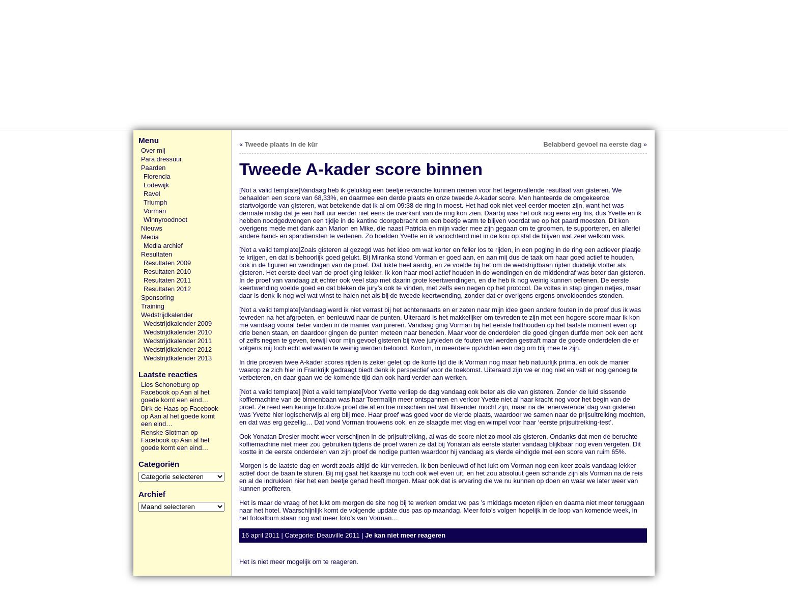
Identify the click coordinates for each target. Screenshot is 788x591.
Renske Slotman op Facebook (169, 436)
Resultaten (156, 254)
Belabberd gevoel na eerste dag (593, 144)
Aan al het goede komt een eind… (175, 396)
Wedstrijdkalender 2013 (178, 358)
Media (150, 237)
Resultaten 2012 (167, 289)
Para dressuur (161, 159)
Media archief (163, 245)
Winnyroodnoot (165, 219)
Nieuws (151, 228)
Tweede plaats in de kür (281, 144)
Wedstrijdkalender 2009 (178, 323)
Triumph (155, 202)
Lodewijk (156, 185)
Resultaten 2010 (167, 271)
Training (152, 306)
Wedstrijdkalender (167, 315)
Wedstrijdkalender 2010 (178, 332)
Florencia (157, 176)
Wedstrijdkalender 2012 (178, 349)
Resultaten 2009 (167, 263)
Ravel (152, 194)
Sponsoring (157, 297)
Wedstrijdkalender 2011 (178, 341)
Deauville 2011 (338, 535)
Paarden (153, 168)
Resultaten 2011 (167, 280)
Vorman (155, 211)
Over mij (153, 150)
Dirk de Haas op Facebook (179, 408)
